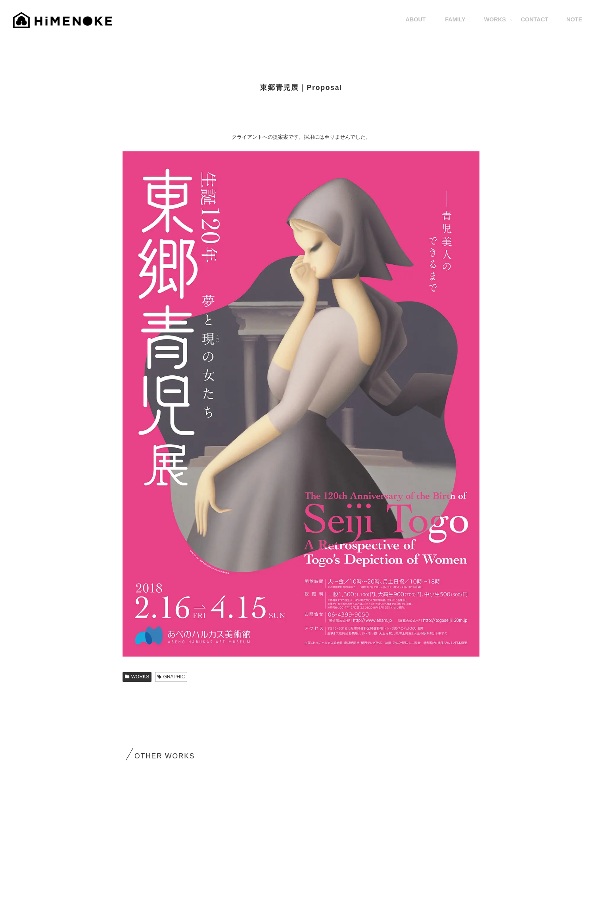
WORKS (137, 677)
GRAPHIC (171, 677)
